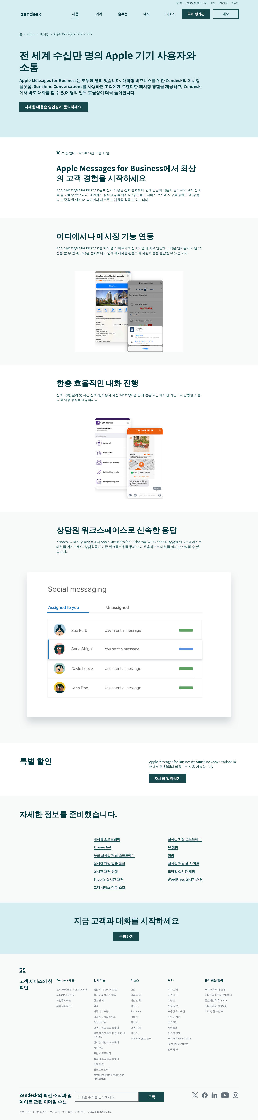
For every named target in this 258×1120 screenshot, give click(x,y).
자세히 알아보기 (167, 778)
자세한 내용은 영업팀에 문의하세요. (54, 106)
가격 (99, 13)
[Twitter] (195, 1095)
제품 (75, 13)
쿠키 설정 (67, 1111)
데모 (146, 13)
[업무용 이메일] (107, 1097)
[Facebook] (205, 1095)
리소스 (170, 13)
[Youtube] (225, 1095)
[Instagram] (235, 1095)
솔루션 (123, 13)
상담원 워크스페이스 (183, 541)
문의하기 (126, 936)
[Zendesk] (22, 976)
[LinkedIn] (214, 1095)
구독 (151, 1096)
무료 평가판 (195, 13)
